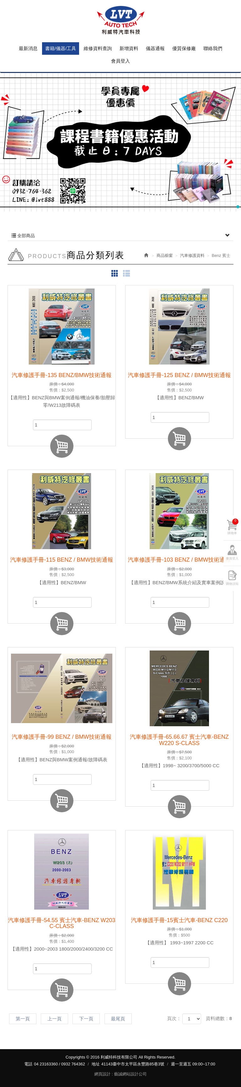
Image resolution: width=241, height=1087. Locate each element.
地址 (96, 1064)
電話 (28, 1064)
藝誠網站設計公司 (130, 1074)
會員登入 (232, 558)
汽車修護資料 (192, 255)
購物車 (233, 526)
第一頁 (23, 1018)
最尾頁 (118, 1018)
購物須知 (232, 583)
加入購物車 (61, 446)
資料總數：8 (219, 1018)
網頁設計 (102, 1074)
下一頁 (86, 1018)
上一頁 (54, 1018)
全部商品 (120, 235)
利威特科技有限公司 (120, 20)
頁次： (174, 1018)
